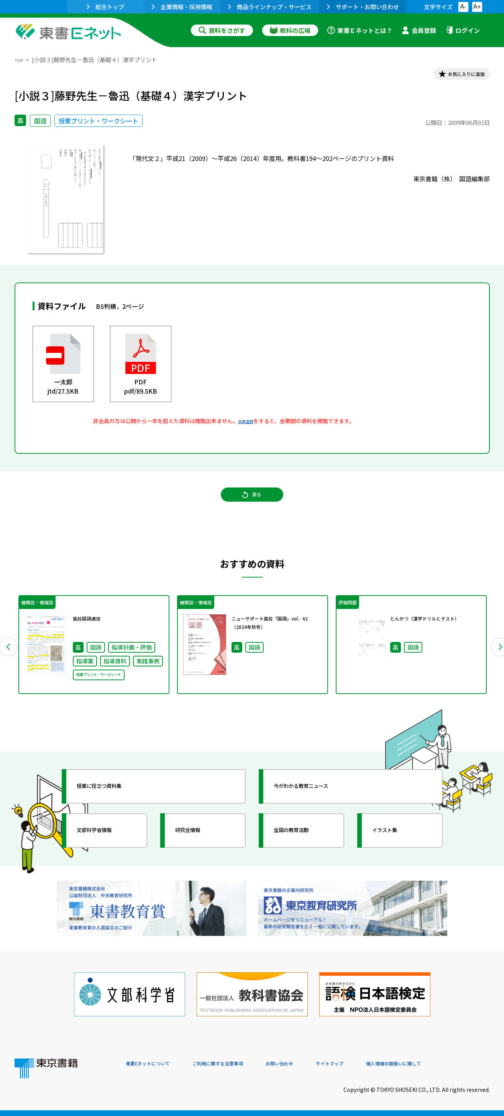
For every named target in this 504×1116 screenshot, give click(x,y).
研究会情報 (197, 851)
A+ (477, 6)
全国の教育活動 (303, 851)
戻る (252, 506)
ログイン (462, 30)
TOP (20, 60)
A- (463, 6)
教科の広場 (290, 30)
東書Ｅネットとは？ (359, 30)
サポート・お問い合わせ (363, 7)
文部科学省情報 (106, 851)
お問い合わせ (315, 1063)
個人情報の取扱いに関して (453, 1063)
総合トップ (105, 7)
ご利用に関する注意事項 (241, 1063)
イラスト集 (394, 851)
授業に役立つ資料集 (113, 807)
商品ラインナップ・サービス (270, 7)
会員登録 (419, 30)
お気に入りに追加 (456, 75)
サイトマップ (375, 1063)
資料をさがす (222, 30)
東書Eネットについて (155, 1063)
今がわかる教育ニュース (316, 807)
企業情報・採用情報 (182, 7)
